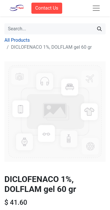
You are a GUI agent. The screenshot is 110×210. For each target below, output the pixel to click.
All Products (17, 40)
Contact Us (46, 8)
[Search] (99, 28)
